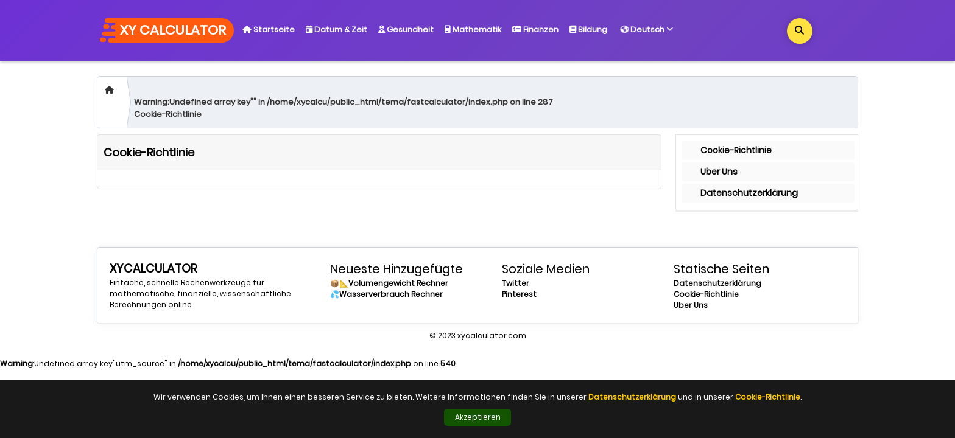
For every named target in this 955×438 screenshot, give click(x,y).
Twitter (515, 283)
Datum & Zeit (336, 29)
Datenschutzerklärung (749, 193)
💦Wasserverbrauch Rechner (386, 294)
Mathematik (473, 29)
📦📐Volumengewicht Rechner (389, 283)
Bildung (588, 29)
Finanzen (535, 29)
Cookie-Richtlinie (736, 150)
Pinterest (519, 294)
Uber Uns (719, 171)
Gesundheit (406, 29)
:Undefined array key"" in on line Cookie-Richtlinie (343, 108)
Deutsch (647, 28)
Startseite (268, 29)
